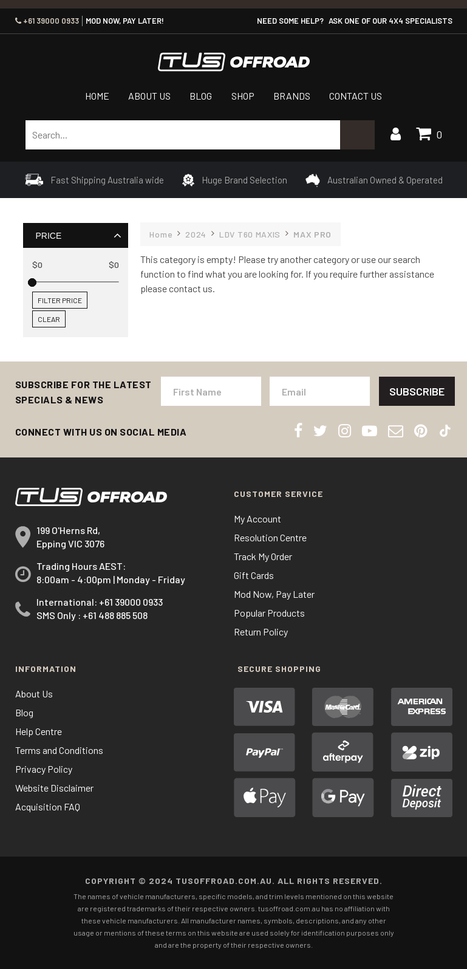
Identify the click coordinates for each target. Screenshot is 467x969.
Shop (242, 95)
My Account (257, 518)
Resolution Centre (270, 537)
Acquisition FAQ (47, 806)
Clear (49, 319)
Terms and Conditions (59, 750)
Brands (291, 95)
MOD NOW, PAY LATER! (125, 21)
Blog (200, 95)
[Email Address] (320, 391)
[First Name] (211, 391)
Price (48, 236)
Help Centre (38, 731)
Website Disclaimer (54, 787)
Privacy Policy (43, 769)
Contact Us (355, 95)
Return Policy (261, 631)
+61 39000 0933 (47, 21)
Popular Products (269, 612)
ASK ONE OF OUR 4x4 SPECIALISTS (390, 21)
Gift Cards (254, 575)
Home (97, 95)
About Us (149, 95)
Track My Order (263, 556)
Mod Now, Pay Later (274, 594)
